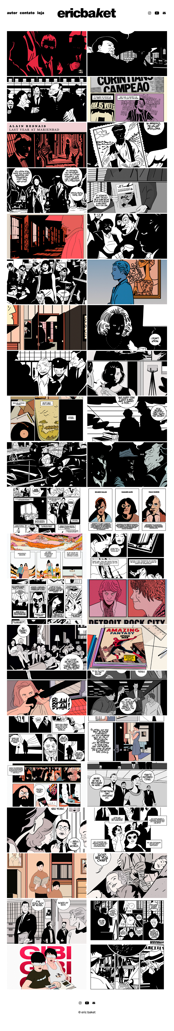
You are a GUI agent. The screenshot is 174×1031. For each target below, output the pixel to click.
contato (27, 12)
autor (12, 12)
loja (40, 12)
